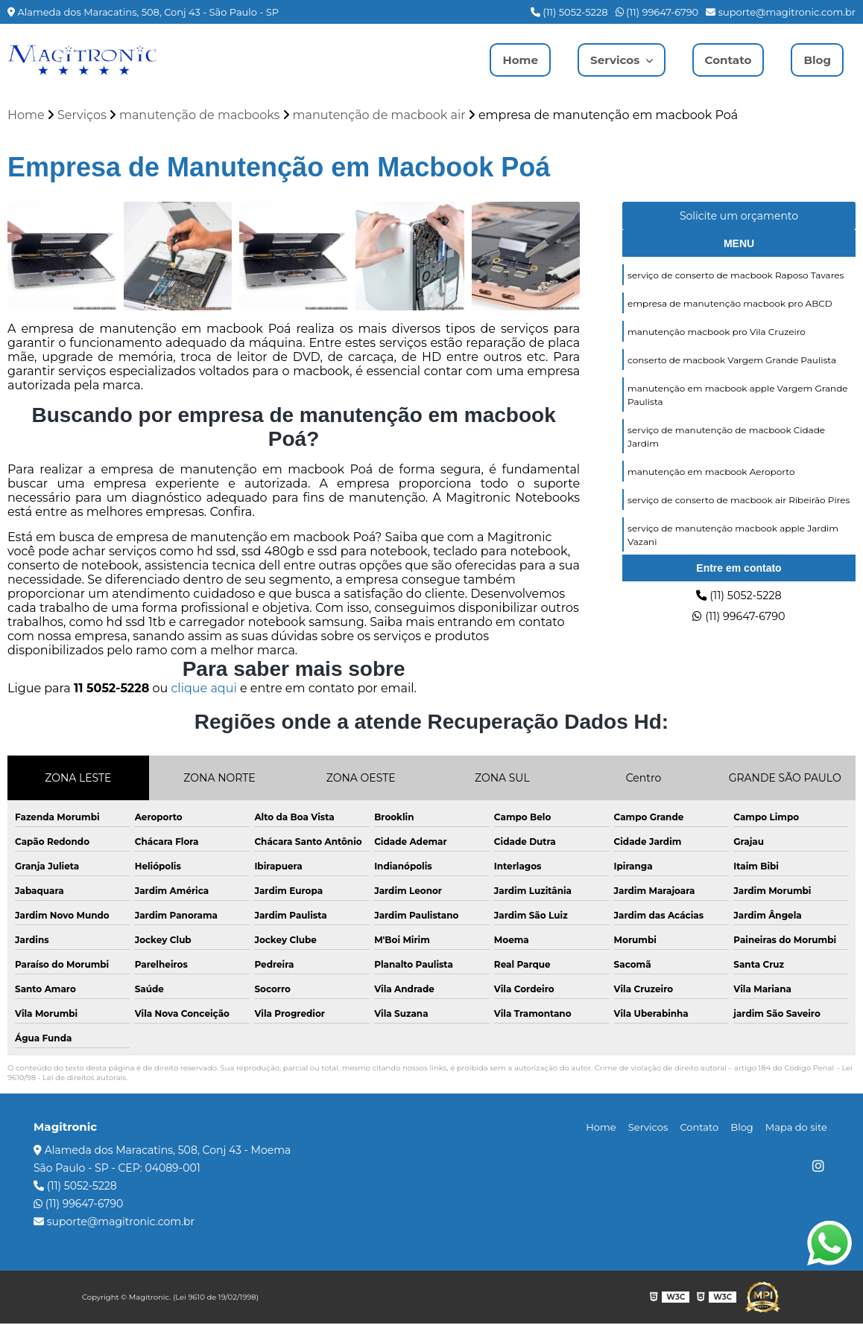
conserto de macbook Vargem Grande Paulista (732, 364)
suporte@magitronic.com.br (781, 12)
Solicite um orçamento (739, 217)
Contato (725, 60)
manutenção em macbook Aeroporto (711, 479)
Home (512, 60)
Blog (816, 60)
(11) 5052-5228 (569, 12)
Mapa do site (798, 1128)
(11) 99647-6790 (657, 12)
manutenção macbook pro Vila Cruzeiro (717, 335)
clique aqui (203, 690)
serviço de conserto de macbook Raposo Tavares (736, 277)
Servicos (611, 60)
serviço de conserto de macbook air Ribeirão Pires (739, 508)
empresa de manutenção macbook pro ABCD (730, 306)
